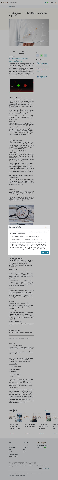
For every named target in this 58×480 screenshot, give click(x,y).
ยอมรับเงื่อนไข (45, 252)
